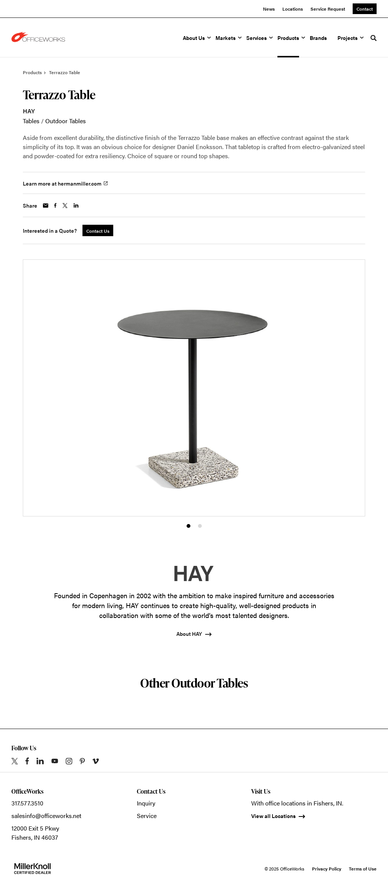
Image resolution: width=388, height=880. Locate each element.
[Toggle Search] (374, 38)
